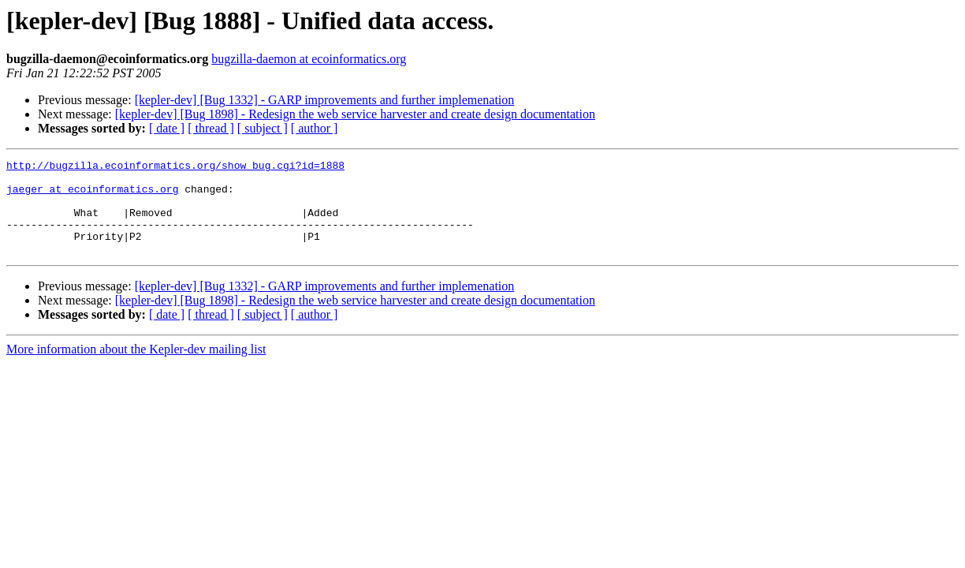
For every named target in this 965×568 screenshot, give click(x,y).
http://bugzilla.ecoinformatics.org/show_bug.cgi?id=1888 (175, 167)
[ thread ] (211, 128)
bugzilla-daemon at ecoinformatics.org (308, 58)
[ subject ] (262, 128)
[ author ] (314, 128)
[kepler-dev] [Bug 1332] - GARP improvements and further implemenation (325, 99)
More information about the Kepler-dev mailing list (136, 368)
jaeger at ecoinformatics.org (92, 196)
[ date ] (166, 128)
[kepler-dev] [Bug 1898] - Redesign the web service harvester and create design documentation (355, 114)
